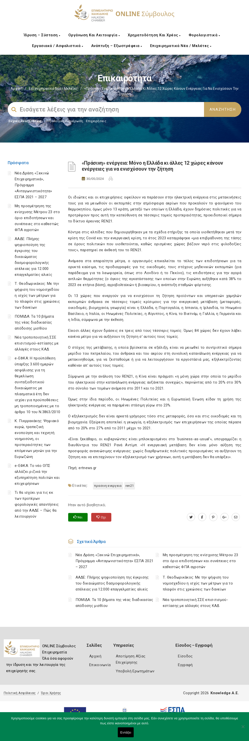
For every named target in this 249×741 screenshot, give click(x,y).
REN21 (129, 486)
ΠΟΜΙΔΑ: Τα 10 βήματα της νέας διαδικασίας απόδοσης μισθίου (34, 322)
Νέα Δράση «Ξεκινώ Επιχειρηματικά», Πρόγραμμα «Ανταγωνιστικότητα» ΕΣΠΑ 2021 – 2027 (33, 185)
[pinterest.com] (213, 517)
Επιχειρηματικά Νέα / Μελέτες (180, 46)
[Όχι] (242, 729)
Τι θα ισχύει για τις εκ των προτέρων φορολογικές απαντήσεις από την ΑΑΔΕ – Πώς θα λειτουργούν (37, 504)
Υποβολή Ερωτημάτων (135, 671)
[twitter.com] (191, 517)
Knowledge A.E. (224, 693)
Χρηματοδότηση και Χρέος (154, 35)
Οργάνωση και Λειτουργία (94, 35)
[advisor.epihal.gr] (235, 517)
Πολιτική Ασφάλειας (20, 693)
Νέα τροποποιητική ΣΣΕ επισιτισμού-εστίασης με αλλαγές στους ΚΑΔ (37, 343)
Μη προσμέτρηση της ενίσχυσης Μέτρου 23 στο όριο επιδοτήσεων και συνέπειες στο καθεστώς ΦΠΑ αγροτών (37, 218)
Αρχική (16, 89)
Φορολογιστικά (204, 35)
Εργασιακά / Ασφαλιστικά (57, 46)
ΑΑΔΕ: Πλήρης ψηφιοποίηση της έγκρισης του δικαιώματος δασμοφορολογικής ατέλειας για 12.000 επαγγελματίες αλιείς (33, 257)
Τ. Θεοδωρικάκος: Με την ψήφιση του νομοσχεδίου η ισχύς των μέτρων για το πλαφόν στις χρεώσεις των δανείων (37, 295)
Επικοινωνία (100, 665)
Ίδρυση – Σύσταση (42, 35)
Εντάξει (125, 732)
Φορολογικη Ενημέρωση (64, 121)
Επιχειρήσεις (96, 121)
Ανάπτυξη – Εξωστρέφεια (116, 46)
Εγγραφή (185, 665)
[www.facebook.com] (202, 517)
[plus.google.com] (224, 517)
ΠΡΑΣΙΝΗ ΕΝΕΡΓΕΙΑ (108, 486)
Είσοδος (185, 656)
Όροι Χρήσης (51, 693)
